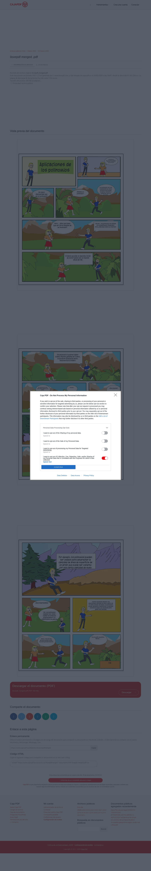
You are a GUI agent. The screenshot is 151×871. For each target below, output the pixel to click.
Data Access (75, 475)
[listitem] (75, 427)
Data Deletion (62, 475)
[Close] (116, 395)
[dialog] (75, 435)
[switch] (105, 432)
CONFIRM (58, 467)
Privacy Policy (89, 475)
